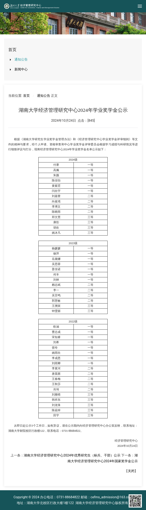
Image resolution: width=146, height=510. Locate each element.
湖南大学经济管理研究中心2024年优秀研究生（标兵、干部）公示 (72, 455)
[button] (140, 6)
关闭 (131, 471)
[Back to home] (32, 6)
